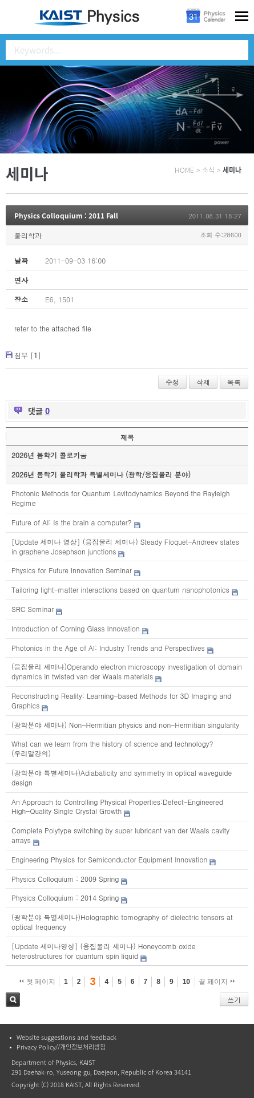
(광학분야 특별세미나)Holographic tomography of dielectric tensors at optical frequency (122, 921)
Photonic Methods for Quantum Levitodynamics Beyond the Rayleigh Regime (120, 498)
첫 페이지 (37, 982)
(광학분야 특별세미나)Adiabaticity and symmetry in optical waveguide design (121, 777)
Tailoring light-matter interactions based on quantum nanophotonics (120, 589)
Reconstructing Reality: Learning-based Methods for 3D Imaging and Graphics (121, 700)
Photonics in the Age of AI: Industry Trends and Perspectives (108, 648)
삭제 (203, 382)
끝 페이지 (217, 982)
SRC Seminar (32, 609)
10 (186, 982)
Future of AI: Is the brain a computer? (71, 522)
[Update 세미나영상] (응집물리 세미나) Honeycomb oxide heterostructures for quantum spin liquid (103, 951)
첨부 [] (27, 355)
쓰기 (234, 999)
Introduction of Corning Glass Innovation (75, 628)
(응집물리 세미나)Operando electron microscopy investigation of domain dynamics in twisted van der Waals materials (126, 671)
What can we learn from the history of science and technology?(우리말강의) (112, 748)
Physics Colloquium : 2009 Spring (65, 879)
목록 (234, 382)
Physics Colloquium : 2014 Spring (65, 897)
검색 (13, 999)
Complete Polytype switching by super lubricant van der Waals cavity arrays (120, 835)
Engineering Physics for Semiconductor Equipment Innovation (109, 859)
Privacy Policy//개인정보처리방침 (61, 1047)
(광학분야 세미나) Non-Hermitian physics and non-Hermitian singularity (125, 725)
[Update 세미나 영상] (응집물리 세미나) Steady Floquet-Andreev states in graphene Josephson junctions (125, 546)
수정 (172, 382)
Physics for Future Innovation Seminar (71, 570)
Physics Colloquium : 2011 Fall (66, 215)
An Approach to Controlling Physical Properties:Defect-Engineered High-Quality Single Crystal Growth (117, 806)
